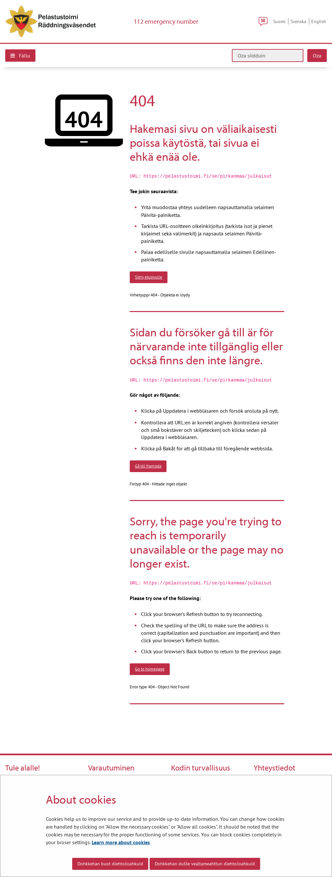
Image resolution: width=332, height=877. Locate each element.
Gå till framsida (148, 466)
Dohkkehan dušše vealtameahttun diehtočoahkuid (205, 864)
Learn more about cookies (121, 842)
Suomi (279, 21)
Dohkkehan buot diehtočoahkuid (110, 864)
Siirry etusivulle (148, 277)
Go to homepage (150, 669)
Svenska (298, 21)
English (318, 21)
